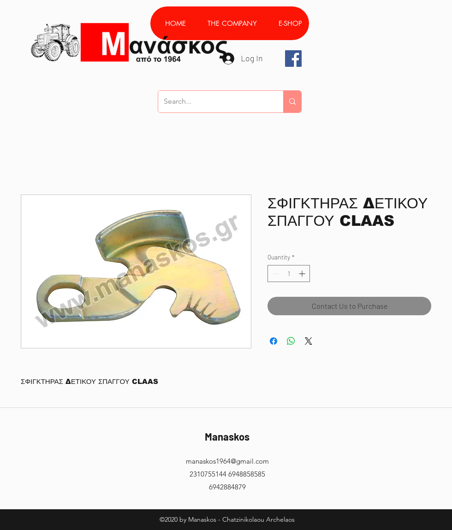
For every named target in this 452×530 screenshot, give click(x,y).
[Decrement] (274, 273)
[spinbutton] (288, 273)
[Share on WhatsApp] (291, 341)
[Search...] (214, 101)
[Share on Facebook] (273, 341)
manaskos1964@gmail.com (227, 461)
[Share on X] (308, 341)
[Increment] (303, 273)
